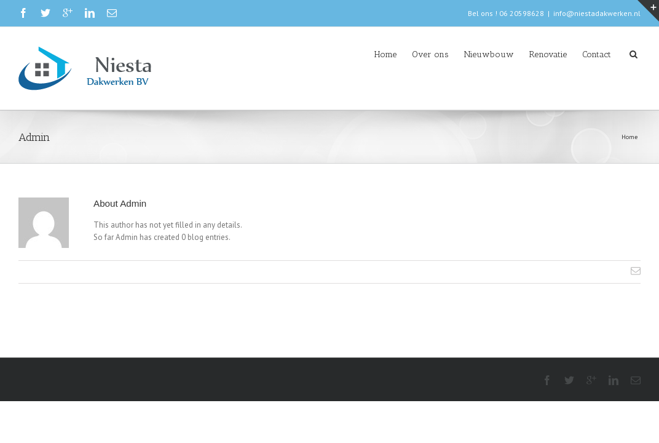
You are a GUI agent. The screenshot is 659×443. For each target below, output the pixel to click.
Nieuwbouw (452, 54)
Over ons (381, 54)
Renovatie (523, 54)
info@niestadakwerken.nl (597, 13)
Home (324, 54)
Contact (584, 54)
